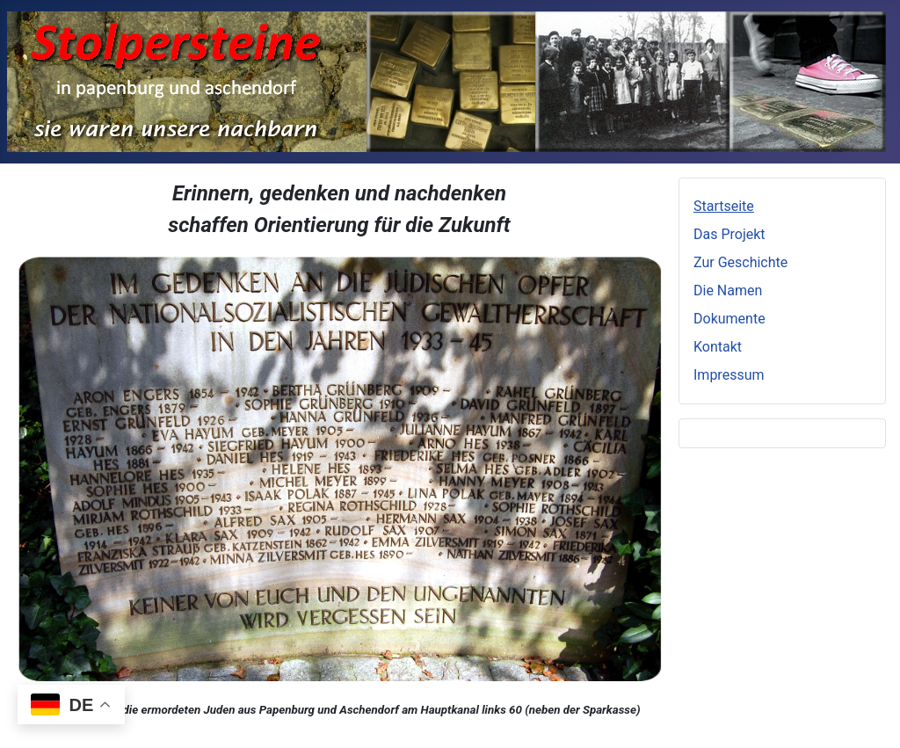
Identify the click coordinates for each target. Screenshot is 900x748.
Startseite (723, 206)
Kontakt (717, 346)
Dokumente (729, 318)
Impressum (729, 375)
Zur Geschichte (740, 262)
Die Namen (727, 290)
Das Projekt (729, 234)
